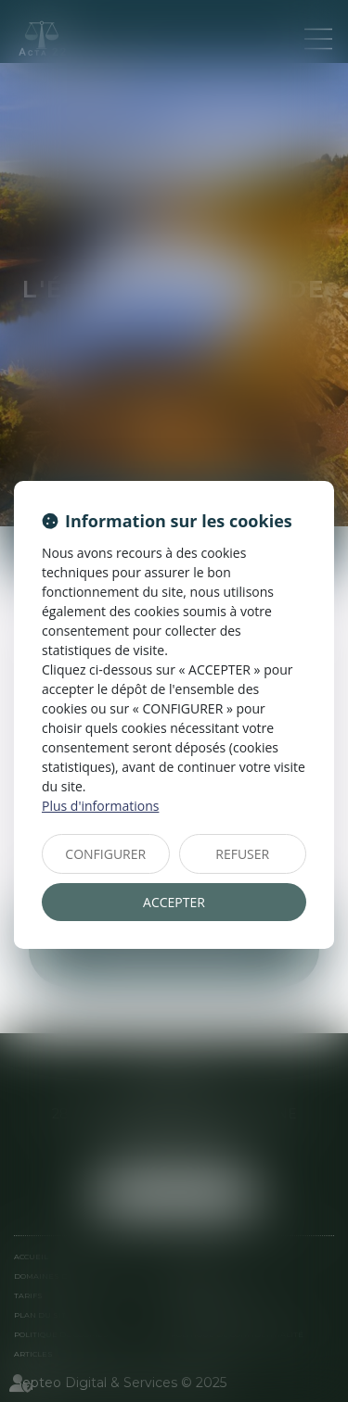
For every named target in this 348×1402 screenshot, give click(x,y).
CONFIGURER (105, 854)
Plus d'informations (100, 806)
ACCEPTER (174, 902)
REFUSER (242, 854)
